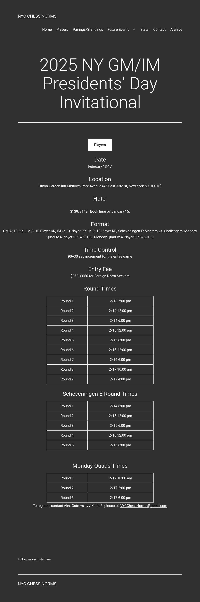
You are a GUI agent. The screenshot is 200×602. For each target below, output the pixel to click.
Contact (159, 29)
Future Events (118, 29)
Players (62, 29)
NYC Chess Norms (37, 16)
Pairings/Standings (88, 29)
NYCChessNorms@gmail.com (143, 506)
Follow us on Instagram (34, 559)
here (102, 211)
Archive (176, 29)
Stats (144, 29)
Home (47, 29)
